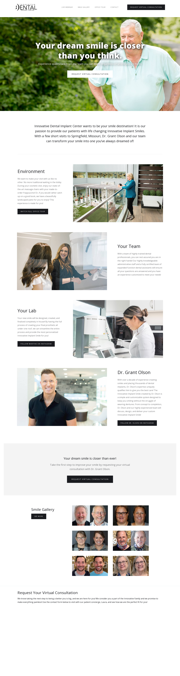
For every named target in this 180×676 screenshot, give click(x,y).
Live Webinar (67, 7)
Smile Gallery (84, 7)
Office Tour (100, 7)
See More (38, 516)
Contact (114, 7)
